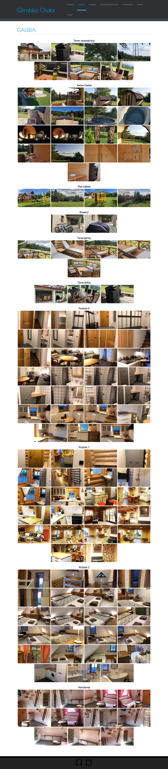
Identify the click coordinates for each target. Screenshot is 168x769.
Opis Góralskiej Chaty (105, 5)
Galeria (78, 5)
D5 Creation (92, 766)
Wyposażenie (124, 5)
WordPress (113, 766)
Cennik (136, 5)
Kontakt (89, 5)
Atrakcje (67, 5)
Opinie (146, 5)
